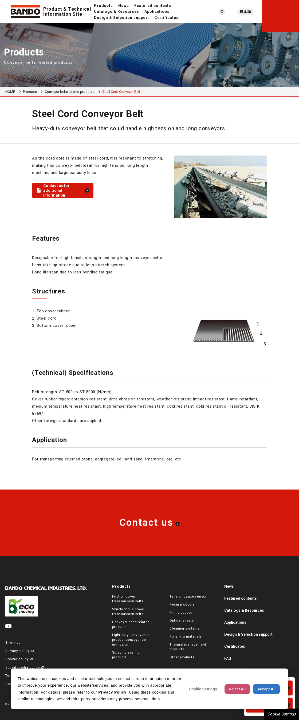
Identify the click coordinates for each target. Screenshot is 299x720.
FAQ (227, 658)
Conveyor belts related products (69, 92)
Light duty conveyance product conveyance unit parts (131, 639)
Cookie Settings (281, 714)
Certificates (166, 17)
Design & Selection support (121, 17)
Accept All (266, 689)
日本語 (245, 12)
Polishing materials (186, 636)
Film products (181, 612)
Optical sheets (182, 620)
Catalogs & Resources (116, 11)
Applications (157, 11)
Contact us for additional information (56, 190)
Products (103, 5)
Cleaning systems (185, 628)
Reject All (237, 689)
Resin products (182, 604)
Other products (182, 657)
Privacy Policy (112, 692)
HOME (10, 92)
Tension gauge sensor (188, 596)
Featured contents (152, 5)
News (123, 5)
